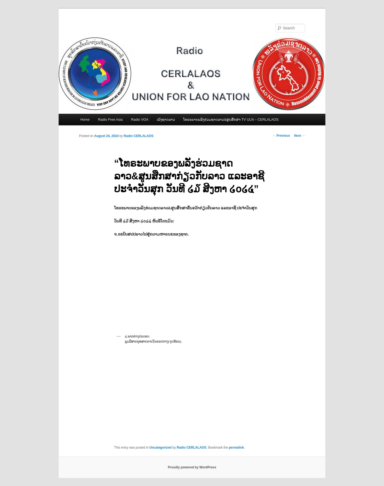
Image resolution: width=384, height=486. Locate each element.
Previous (281, 136)
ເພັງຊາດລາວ (166, 119)
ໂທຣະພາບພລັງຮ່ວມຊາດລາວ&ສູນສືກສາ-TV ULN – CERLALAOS (230, 119)
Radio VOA (139, 119)
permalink (236, 447)
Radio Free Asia (110, 119)
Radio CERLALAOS (138, 136)
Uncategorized (161, 447)
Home (85, 119)
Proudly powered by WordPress (192, 467)
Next (299, 136)
